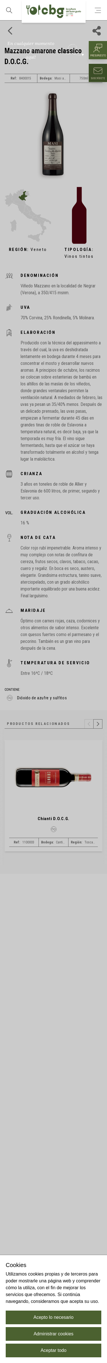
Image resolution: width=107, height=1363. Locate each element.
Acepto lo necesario (53, 1317)
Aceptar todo (53, 1350)
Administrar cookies (54, 1333)
